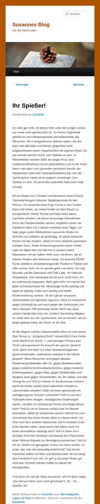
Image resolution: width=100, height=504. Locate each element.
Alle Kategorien (69, 494)
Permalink (18, 502)
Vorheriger (20, 84)
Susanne (47, 494)
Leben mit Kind (21, 498)
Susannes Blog (30, 24)
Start (16, 71)
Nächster (80, 84)
